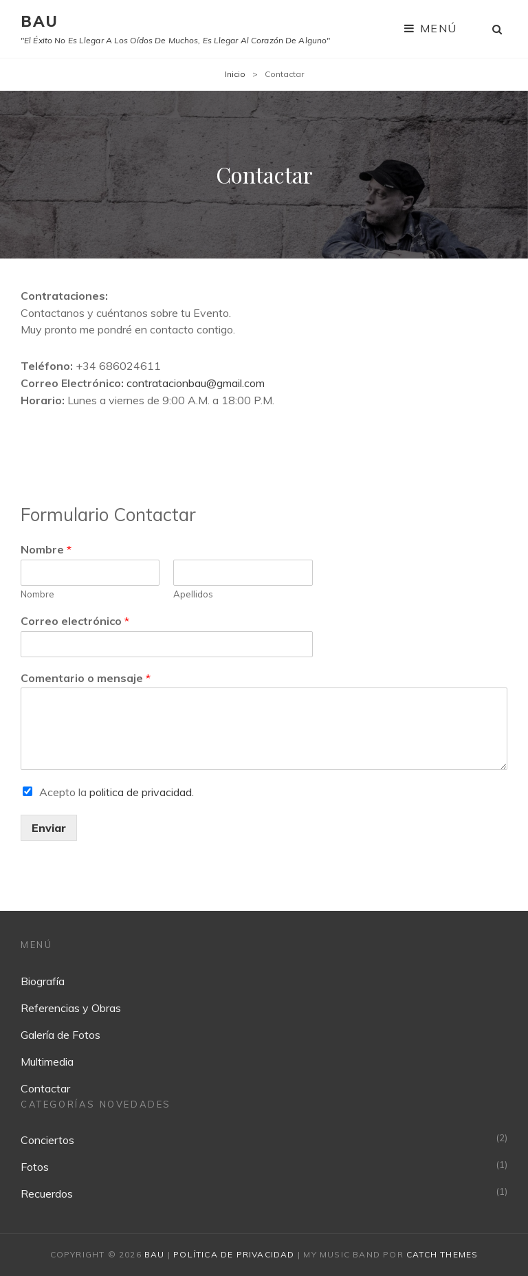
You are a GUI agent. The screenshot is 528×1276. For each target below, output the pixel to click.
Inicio (235, 74)
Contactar (45, 1088)
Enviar (49, 828)
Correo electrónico (75, 621)
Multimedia (47, 1061)
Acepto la (116, 792)
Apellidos (193, 594)
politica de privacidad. (141, 792)
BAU (40, 21)
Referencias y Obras (71, 1008)
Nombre (46, 549)
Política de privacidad (233, 1254)
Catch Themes (442, 1254)
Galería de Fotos (60, 1035)
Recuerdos (47, 1193)
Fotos (35, 1167)
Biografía (43, 981)
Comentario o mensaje (86, 678)
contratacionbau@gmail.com (195, 383)
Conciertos (47, 1140)
